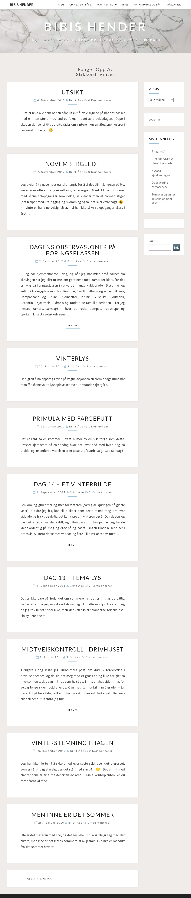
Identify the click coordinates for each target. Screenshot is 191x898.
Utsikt (73, 92)
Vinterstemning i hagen (72, 742)
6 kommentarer (97, 657)
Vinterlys (72, 358)
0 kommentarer (100, 100)
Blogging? (158, 151)
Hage (125, 4)
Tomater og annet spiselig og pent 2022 (163, 198)
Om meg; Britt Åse (80, 4)
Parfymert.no (105, 4)
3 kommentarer (100, 492)
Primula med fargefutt (73, 418)
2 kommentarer (98, 366)
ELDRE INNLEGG (39, 878)
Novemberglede (72, 163)
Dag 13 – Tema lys (72, 577)
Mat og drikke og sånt (148, 4)
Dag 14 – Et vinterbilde (73, 484)
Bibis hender (21, 4)
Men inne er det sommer (72, 814)
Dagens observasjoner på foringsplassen (72, 250)
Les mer (74, 325)
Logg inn (154, 119)
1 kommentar (98, 426)
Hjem (61, 4)
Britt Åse (76, 100)
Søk (151, 241)
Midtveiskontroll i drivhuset (72, 649)
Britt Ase (77, 750)
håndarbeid (174, 4)
